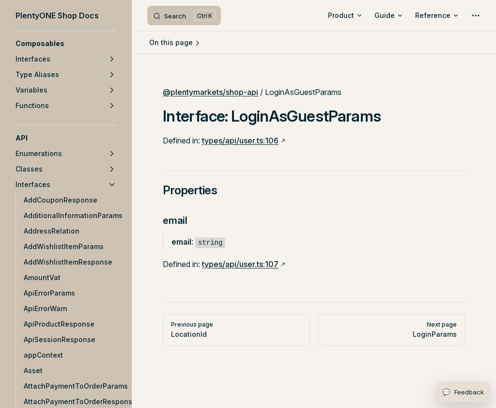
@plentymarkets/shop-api (210, 92)
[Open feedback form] (463, 392)
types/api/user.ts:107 (240, 264)
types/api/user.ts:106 (240, 140)
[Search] (184, 15)
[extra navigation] (475, 15)
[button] (66, 43)
